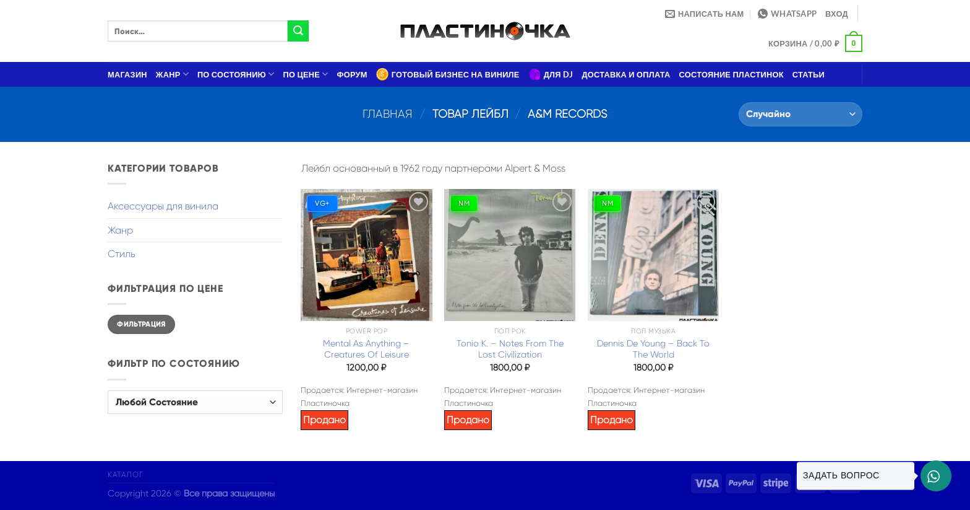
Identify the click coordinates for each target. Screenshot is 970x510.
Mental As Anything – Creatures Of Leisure (366, 349)
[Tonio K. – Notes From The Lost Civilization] (509, 254)
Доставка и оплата (626, 74)
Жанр (172, 74)
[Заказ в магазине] (800, 114)
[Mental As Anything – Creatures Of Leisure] (366, 254)
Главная (388, 113)
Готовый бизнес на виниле (448, 74)
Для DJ (550, 74)
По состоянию (236, 74)
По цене (305, 74)
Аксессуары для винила (163, 206)
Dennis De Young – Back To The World (653, 349)
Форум (352, 74)
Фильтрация (141, 324)
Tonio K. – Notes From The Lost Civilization (510, 349)
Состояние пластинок (731, 74)
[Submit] (298, 31)
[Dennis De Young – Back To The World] (653, 254)
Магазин (127, 74)
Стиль (121, 254)
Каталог (125, 474)
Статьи (808, 74)
